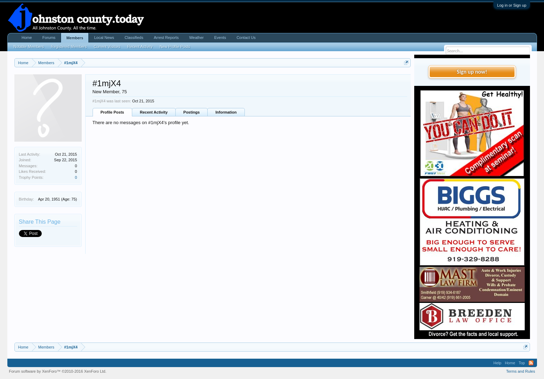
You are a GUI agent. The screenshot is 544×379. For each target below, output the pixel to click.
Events (220, 37)
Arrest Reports (166, 37)
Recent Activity (154, 112)
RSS (531, 362)
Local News (104, 37)
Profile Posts (112, 112)
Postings (191, 112)
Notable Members (29, 47)
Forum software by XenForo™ (58, 371)
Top (522, 363)
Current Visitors (107, 47)
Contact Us (245, 37)
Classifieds (134, 37)
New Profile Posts (175, 47)
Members (74, 38)
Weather (196, 37)
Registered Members (69, 47)
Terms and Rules (520, 371)
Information (226, 112)
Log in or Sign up (511, 5)
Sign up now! (472, 71)
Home (27, 37)
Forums (48, 37)
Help (497, 363)
